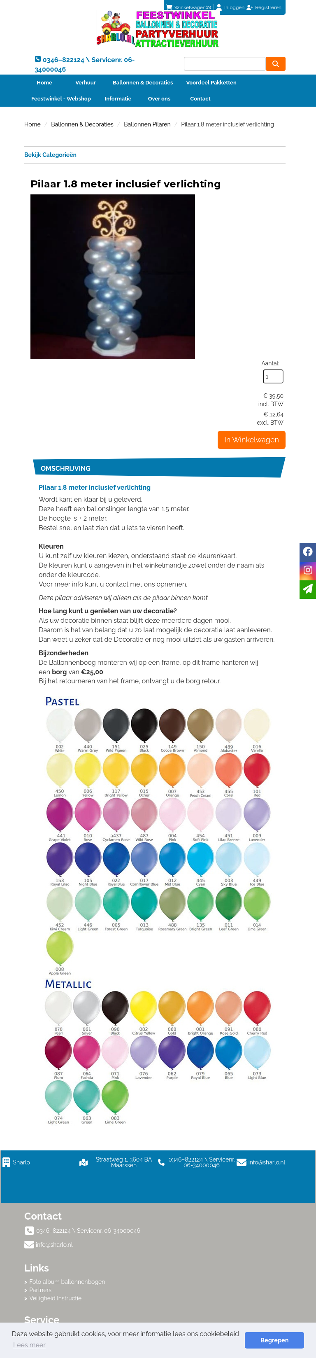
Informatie (118, 99)
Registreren (268, 7)
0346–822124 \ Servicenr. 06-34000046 (196, 1072)
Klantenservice (49, 1192)
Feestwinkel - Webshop (61, 99)
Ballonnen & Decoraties (143, 82)
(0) (188, 7)
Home (44, 82)
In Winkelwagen (251, 275)
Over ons (159, 99)
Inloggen (234, 7)
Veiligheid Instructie (195, 1156)
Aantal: (270, 198)
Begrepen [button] (275, 1340)
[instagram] (308, 571)
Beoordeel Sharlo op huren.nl (228, 1229)
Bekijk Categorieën (155, 154)
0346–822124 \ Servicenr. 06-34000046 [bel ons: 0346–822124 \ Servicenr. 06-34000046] (88, 1141)
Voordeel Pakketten (211, 82)
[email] (308, 589)
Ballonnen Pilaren (147, 124)
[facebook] (308, 552)
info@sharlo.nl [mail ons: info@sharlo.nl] (54, 1155)
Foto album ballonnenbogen (207, 1140)
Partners (180, 1148)
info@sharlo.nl (267, 1072)
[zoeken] (276, 64)
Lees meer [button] (29, 1345)
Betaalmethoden (51, 1200)
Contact (200, 99)
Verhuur (85, 82)
